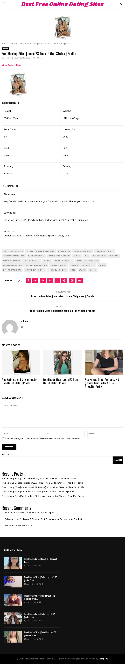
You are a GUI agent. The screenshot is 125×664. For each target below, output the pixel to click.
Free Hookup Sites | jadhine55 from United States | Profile (62, 311)
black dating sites (82, 251)
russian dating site (12, 270)
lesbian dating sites (12, 265)
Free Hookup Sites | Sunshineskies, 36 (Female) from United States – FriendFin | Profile (43, 496)
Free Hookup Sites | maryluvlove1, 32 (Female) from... (39, 597)
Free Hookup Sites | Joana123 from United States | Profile (60, 381)
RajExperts (103, 659)
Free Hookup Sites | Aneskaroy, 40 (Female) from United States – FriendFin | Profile (102, 383)
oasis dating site (59, 265)
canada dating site (104, 251)
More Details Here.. (12, 65)
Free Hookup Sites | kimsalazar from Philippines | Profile (62, 296)
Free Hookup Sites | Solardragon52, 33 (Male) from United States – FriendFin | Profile (42, 483)
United (93, 270)
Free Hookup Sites (23, 526)
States (82, 270)
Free (86, 256)
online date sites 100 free (83, 265)
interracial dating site (87, 260)
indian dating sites (63, 260)
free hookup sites (11, 260)
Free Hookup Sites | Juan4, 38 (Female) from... (40, 560)
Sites (73, 270)
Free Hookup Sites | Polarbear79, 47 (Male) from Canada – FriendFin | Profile (38, 492)
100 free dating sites (13, 251)
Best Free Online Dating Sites (62, 4)
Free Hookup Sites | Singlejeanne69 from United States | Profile (19, 381)
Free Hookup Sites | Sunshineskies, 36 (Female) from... (40, 634)
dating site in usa (36, 256)
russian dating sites (34, 270)
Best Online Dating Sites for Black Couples (34, 513)
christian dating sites (13, 256)
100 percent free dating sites (40, 251)
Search (5, 454)
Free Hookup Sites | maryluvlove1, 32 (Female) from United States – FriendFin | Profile (43, 487)
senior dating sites (58, 270)
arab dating (64, 251)
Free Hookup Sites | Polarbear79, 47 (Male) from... (39, 615)
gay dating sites (31, 260)
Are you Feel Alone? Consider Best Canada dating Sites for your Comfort (46, 519)
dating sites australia (59, 256)
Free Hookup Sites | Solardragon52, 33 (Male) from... (40, 578)
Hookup (47, 260)
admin (7, 58)
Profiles (5, 48)
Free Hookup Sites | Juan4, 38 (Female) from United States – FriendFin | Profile (39, 479)
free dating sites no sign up (105, 256)
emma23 (77, 256)
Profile (102, 265)
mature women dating (36, 265)
